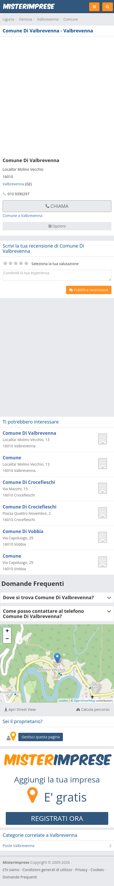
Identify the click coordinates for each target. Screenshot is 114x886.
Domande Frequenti (20, 876)
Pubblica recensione (88, 289)
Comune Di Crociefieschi (29, 507)
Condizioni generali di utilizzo (47, 869)
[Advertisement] (57, 96)
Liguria (8, 19)
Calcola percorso (93, 709)
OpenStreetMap (84, 700)
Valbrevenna (47, 19)
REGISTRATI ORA (57, 818)
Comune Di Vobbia (23, 531)
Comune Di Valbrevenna (29, 433)
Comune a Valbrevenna (22, 215)
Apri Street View (20, 709)
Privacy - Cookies (89, 869)
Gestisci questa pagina (40, 736)
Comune (70, 19)
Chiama (57, 206)
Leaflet (63, 700)
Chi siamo (11, 869)
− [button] (7, 639)
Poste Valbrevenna (19, 845)
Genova (25, 19)
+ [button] (7, 631)
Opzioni (57, 226)
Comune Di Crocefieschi (29, 482)
